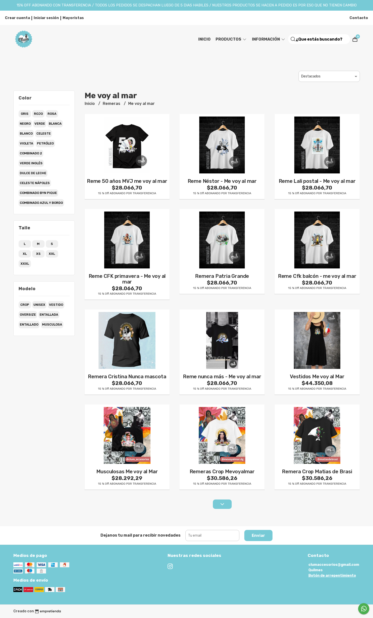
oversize (28, 314)
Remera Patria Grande (222, 276)
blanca (55, 123)
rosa (52, 114)
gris (24, 114)
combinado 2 (31, 153)
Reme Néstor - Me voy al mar (222, 181)
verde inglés (31, 163)
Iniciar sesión (46, 18)
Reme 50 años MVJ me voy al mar (127, 181)
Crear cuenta (17, 18)
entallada (49, 314)
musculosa (52, 324)
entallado (29, 324)
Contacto (358, 18)
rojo (38, 114)
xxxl (25, 263)
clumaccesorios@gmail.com (333, 565)
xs (38, 254)
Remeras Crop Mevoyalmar (222, 472)
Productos (231, 39)
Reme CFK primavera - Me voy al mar (127, 279)
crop (24, 305)
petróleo (45, 143)
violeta (26, 143)
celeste (43, 133)
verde (39, 123)
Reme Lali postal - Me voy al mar (317, 181)
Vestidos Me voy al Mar (317, 377)
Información (269, 39)
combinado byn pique (38, 193)
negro (25, 123)
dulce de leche (33, 173)
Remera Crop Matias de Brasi (317, 472)
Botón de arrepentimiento (332, 575)
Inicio (204, 39)
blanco (26, 133)
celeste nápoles (35, 183)
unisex (39, 305)
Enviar (258, 535)
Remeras (112, 103)
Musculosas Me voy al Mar (127, 472)
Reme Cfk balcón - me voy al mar (317, 276)
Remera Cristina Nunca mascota (127, 377)
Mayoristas (73, 18)
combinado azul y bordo (41, 203)
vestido (56, 305)
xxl (52, 254)
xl (25, 254)
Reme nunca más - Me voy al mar (222, 377)
